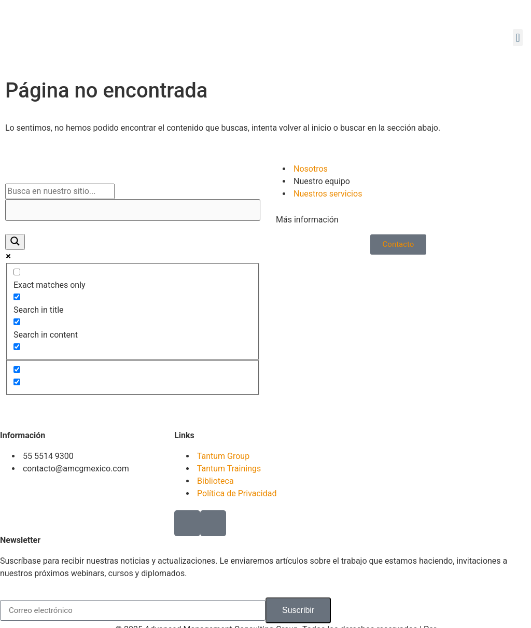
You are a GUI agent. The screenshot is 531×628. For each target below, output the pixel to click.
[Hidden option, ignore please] (16, 369)
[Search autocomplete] (132, 210)
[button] (518, 37)
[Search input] (60, 191)
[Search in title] (16, 297)
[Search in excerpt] (16, 346)
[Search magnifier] (15, 242)
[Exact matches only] (16, 272)
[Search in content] (16, 321)
